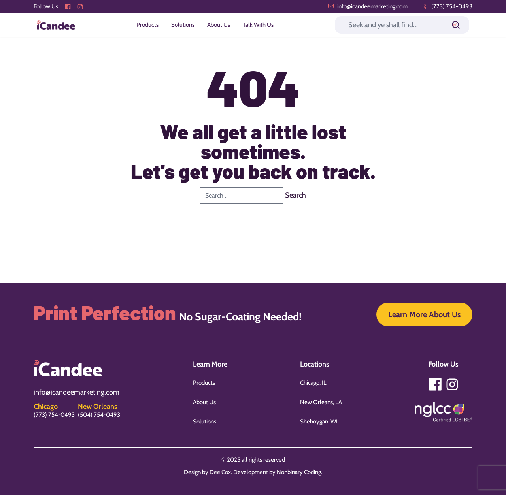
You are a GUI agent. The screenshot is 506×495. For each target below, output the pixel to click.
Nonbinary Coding (299, 472)
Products (147, 24)
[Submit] (456, 25)
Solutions (182, 24)
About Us (218, 24)
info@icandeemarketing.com (368, 6)
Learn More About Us (424, 314)
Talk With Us (258, 24)
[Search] (402, 25)
